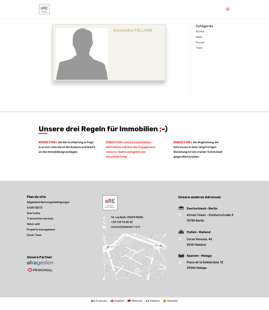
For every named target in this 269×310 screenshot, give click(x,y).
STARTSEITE (35, 207)
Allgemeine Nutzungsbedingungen (48, 202)
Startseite (33, 213)
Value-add (33, 224)
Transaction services (40, 218)
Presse (200, 42)
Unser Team (34, 235)
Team (199, 47)
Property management (41, 229)
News (199, 37)
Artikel (200, 31)
